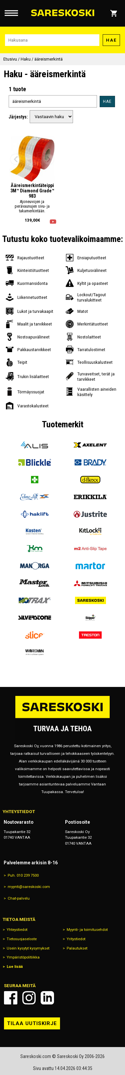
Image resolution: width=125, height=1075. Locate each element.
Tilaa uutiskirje (32, 1023)
